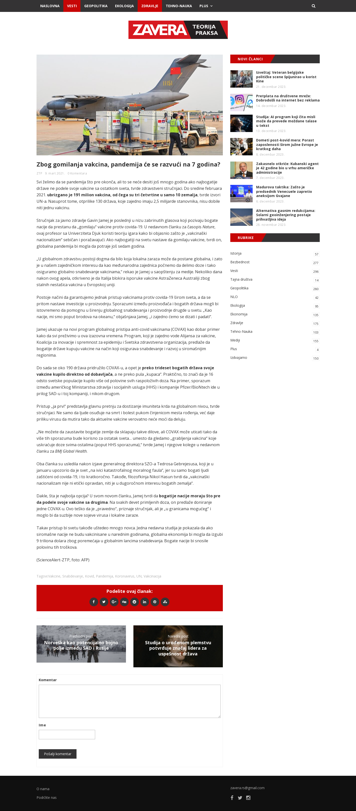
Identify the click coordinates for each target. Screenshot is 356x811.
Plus (203, 5)
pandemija (104, 576)
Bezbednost (275, 262)
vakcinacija (152, 576)
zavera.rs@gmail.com (247, 787)
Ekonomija (275, 314)
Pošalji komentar (57, 753)
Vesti (72, 5)
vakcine (54, 576)
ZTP (39, 173)
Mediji (275, 340)
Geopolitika (96, 5)
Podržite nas (47, 797)
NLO (275, 297)
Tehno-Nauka (179, 5)
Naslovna (50, 5)
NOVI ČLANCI (250, 59)
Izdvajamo (275, 358)
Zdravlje (149, 5)
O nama (43, 788)
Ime (42, 725)
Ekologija (124, 5)
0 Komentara (77, 173)
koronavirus (124, 576)
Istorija (275, 254)
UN (139, 576)
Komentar (48, 679)
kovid (89, 576)
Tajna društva (275, 280)
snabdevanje (72, 576)
